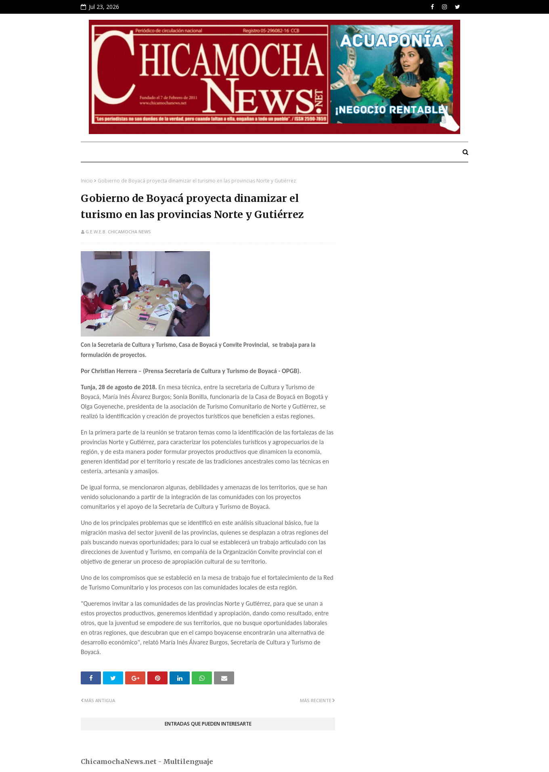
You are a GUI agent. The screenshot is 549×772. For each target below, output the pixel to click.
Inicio (87, 180)
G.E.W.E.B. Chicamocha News (118, 232)
